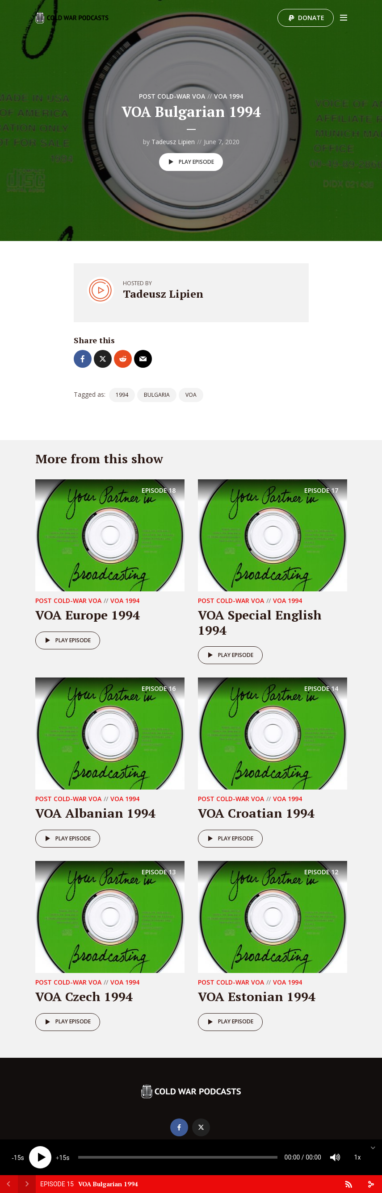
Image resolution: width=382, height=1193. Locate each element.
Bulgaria (157, 395)
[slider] (177, 1157)
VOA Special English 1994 (260, 622)
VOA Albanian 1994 (95, 813)
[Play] (40, 1157)
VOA (191, 395)
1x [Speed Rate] (357, 1157)
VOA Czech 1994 (84, 996)
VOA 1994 (228, 96)
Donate (311, 17)
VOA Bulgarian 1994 (108, 1184)
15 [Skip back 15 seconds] (17, 1157)
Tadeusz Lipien (173, 141)
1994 (122, 395)
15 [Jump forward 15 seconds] (62, 1157)
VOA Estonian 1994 (256, 996)
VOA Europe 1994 (87, 615)
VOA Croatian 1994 (256, 813)
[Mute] (335, 1157)
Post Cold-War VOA (172, 96)
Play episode (189, 162)
